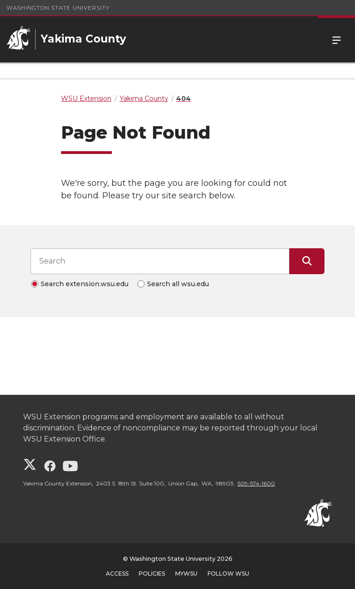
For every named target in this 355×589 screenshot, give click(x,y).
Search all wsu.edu (178, 284)
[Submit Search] (306, 261)
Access (117, 573)
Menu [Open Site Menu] (336, 39)
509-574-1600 (256, 483)
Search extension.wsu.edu (85, 284)
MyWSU (186, 573)
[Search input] (160, 261)
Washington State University (58, 7)
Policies (152, 573)
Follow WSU (228, 573)
